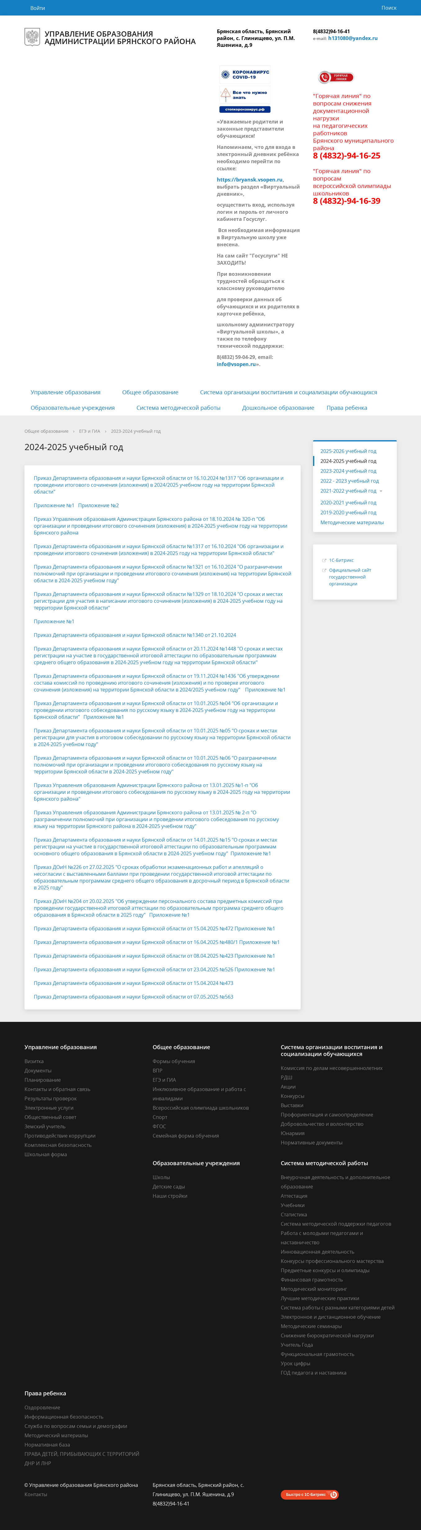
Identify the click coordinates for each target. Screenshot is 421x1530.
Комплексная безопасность (58, 1145)
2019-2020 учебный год (348, 512)
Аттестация (294, 1195)
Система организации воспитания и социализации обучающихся (288, 392)
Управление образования (66, 392)
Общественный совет (50, 1117)
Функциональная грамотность (317, 1354)
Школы (161, 1177)
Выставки (292, 1105)
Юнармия (293, 1133)
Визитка (34, 1061)
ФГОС (159, 1126)
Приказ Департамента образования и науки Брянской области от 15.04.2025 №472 (133, 928)
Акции (288, 1086)
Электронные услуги (49, 1107)
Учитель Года (297, 1344)
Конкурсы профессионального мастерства (332, 1261)
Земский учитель (45, 1126)
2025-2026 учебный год (348, 451)
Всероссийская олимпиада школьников (201, 1107)
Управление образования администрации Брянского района (110, 37)
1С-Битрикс (341, 560)
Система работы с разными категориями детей (338, 1307)
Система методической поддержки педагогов (336, 1223)
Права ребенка (347, 407)
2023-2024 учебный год (136, 431)
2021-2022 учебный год (348, 490)
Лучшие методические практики (320, 1298)
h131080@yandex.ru (353, 38)
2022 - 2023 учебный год (349, 480)
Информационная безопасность (64, 1416)
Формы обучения (174, 1061)
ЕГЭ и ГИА (89, 431)
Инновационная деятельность (317, 1251)
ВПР (158, 1070)
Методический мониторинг (314, 1289)
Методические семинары (311, 1326)
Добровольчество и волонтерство (322, 1124)
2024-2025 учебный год (348, 461)
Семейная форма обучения (186, 1135)
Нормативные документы (312, 1142)
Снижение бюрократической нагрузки (327, 1335)
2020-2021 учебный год (348, 502)
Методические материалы (352, 522)
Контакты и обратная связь (57, 1089)
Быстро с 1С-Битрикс (306, 1494)
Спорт (160, 1117)
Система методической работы (179, 407)
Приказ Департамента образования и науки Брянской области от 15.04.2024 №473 (133, 983)
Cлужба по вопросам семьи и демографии (76, 1426)
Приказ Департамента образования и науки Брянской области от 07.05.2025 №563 (133, 996)
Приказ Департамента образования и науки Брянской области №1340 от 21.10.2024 (135, 635)
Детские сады (169, 1186)
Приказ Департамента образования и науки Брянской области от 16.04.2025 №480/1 (136, 942)
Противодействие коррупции (60, 1135)
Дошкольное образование (278, 407)
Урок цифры (295, 1363)
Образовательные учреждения (73, 407)
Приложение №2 (98, 505)
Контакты (36, 1494)
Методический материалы (56, 1435)
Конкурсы (292, 1096)
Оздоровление (42, 1407)
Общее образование (150, 392)
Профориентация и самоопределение (327, 1114)
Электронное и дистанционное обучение (331, 1316)
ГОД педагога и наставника (314, 1372)
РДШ (287, 1077)
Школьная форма (46, 1154)
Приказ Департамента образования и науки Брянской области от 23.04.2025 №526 (133, 969)
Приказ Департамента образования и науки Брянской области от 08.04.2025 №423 (133, 955)
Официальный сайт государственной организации (350, 577)
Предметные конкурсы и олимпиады (325, 1270)
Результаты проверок (51, 1098)
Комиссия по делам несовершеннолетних (332, 1068)
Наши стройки (170, 1195)
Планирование (43, 1079)
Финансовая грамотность (312, 1279)
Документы (38, 1070)
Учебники (293, 1205)
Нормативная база (47, 1444)
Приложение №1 (54, 505)
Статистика (294, 1214)
